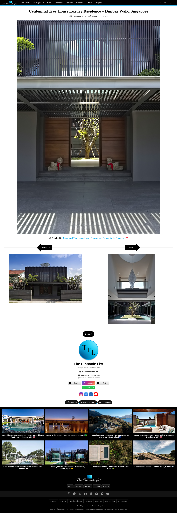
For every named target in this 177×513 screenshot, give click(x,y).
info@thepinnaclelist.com (90, 375)
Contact (97, 486)
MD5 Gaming (110, 501)
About (70, 486)
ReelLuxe (98, 501)
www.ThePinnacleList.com (90, 378)
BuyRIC (63, 501)
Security (94, 506)
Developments (38, 3)
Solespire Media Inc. (90, 372)
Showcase (59, 3)
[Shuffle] (165, 3)
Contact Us (105, 402)
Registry (98, 3)
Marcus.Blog (122, 501)
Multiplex (82, 506)
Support (100, 506)
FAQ (77, 506)
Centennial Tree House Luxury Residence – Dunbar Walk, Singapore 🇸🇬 (95, 238)
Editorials (79, 3)
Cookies (72, 506)
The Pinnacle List (79, 16)
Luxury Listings (88, 402)
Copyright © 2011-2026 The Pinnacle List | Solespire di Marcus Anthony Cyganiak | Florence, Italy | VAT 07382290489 (88, 509)
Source (94, 16)
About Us (71, 402)
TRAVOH (88, 501)
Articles (89, 3)
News (49, 3)
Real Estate (25, 3)
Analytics (79, 486)
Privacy (88, 506)
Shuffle (105, 16)
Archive (88, 486)
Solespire (53, 501)
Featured (69, 3)
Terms (105, 506)
